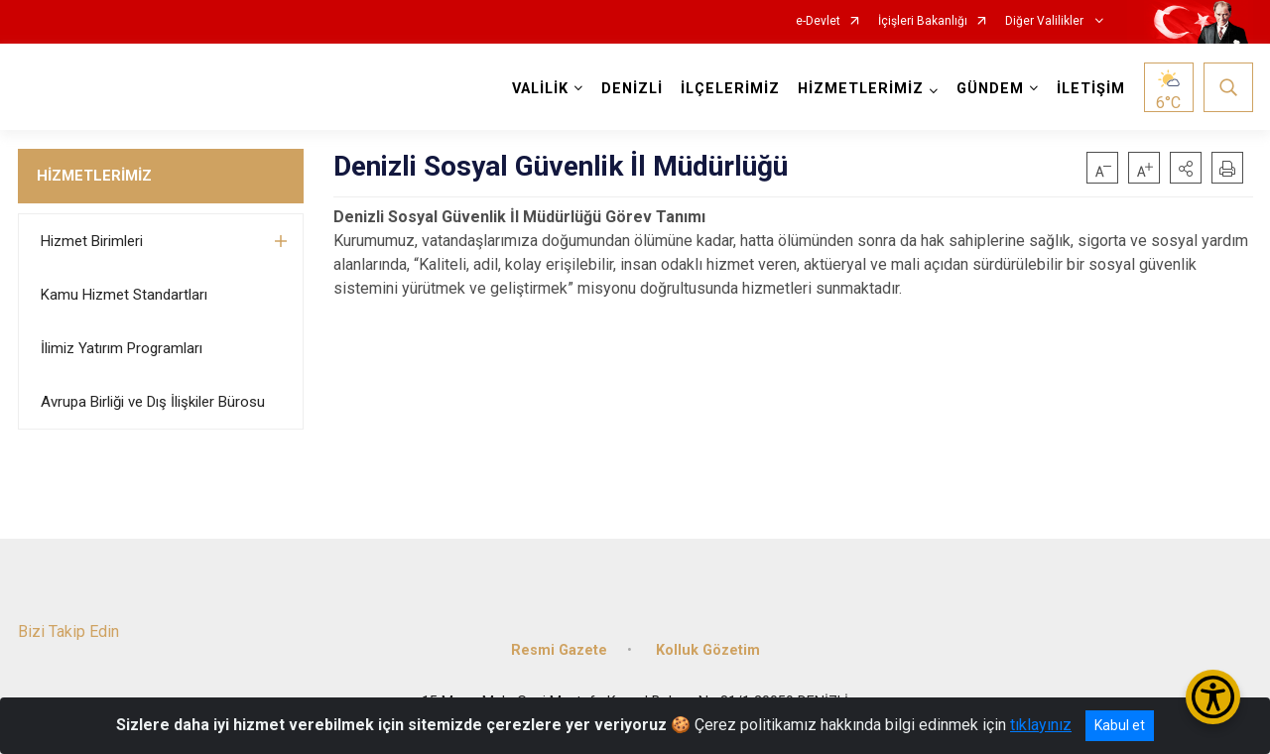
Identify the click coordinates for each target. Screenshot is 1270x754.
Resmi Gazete (559, 650)
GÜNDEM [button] (990, 88)
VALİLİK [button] (540, 88)
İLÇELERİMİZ (730, 88)
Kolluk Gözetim (708, 650)
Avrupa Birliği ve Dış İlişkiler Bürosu (153, 402)
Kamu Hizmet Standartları (124, 295)
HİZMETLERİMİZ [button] (861, 88)
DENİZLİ (632, 88)
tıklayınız (1041, 724)
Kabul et (1119, 725)
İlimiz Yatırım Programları (121, 348)
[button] (1186, 168)
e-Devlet (818, 21)
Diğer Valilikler (1045, 21)
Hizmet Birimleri (92, 241)
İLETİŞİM (1091, 88)
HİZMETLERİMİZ (94, 176)
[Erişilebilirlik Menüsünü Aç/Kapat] (1213, 697)
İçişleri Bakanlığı (922, 21)
